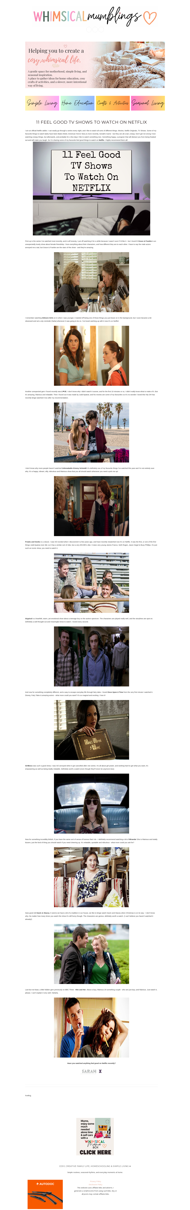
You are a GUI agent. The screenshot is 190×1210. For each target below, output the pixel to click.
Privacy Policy (95, 1181)
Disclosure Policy (95, 1184)
